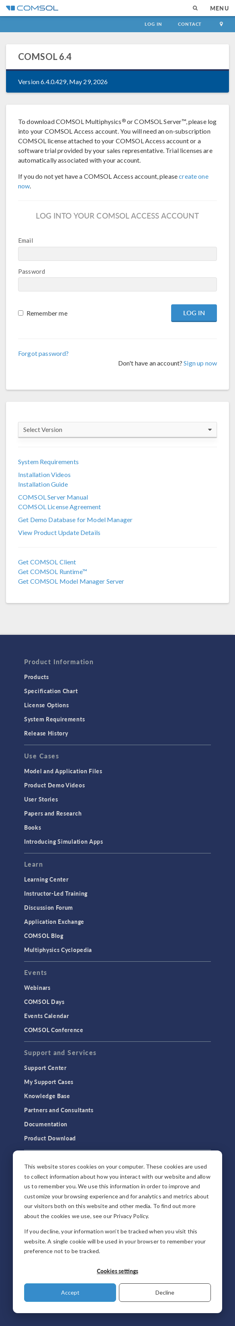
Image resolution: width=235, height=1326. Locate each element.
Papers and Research (53, 813)
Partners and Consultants (59, 1110)
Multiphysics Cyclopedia (58, 950)
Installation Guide (43, 484)
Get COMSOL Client (47, 562)
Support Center (45, 1068)
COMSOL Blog (43, 936)
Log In (153, 24)
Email (25, 240)
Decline (164, 1292)
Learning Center (46, 879)
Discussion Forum (48, 907)
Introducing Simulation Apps (63, 841)
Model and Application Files (63, 771)
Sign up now (200, 363)
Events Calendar (46, 1016)
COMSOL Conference (54, 1030)
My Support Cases (49, 1082)
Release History (46, 733)
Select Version (117, 429)
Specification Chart (51, 691)
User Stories (41, 799)
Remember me (47, 313)
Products (36, 677)
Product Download (50, 1138)
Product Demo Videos (54, 785)
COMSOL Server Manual (53, 497)
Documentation (45, 1124)
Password (31, 271)
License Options (46, 705)
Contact (190, 24)
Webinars (37, 987)
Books (32, 827)
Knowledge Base (47, 1096)
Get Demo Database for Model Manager (75, 519)
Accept (70, 1292)
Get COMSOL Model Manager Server (71, 581)
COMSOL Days (44, 1002)
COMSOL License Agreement (59, 506)
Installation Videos (44, 474)
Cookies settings (117, 1271)
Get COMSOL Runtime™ (52, 571)
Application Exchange (54, 921)
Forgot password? (43, 353)
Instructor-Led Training (56, 893)
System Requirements (48, 461)
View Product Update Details (59, 532)
